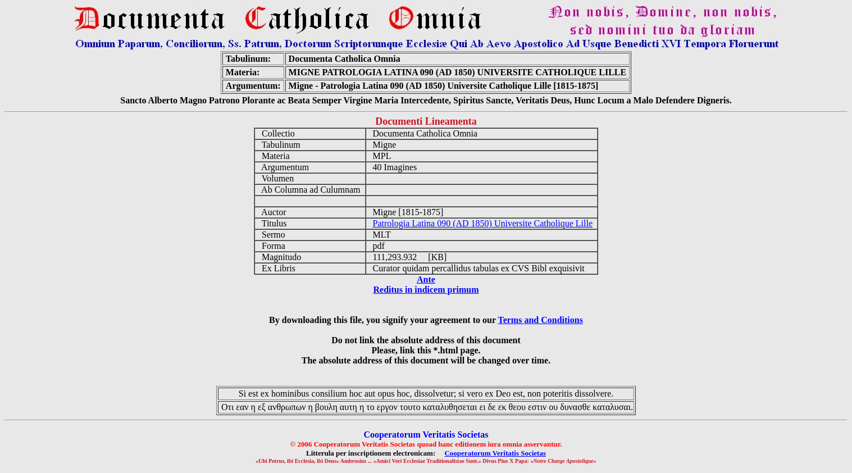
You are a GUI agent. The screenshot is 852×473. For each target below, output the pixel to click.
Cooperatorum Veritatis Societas (495, 453)
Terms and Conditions (540, 320)
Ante (426, 279)
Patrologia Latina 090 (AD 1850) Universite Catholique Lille (483, 223)
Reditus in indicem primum (426, 289)
